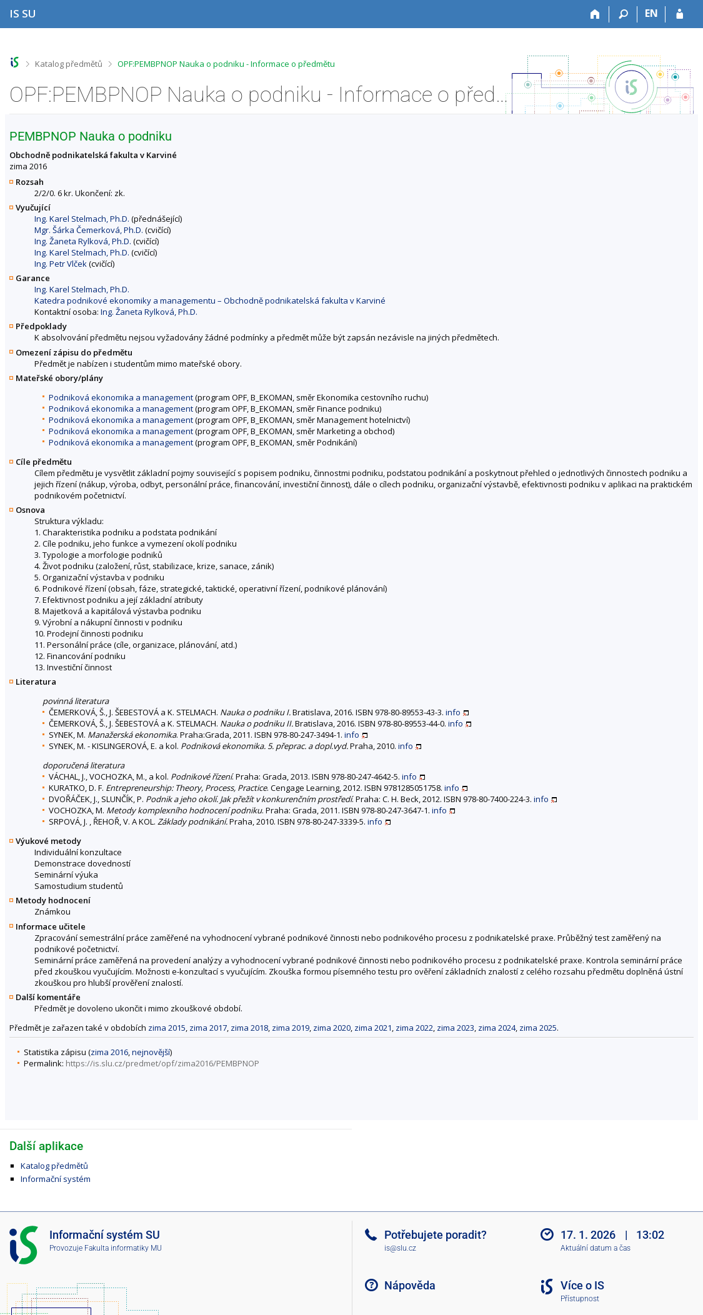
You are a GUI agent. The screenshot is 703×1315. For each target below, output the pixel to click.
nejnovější (151, 1052)
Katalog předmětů (68, 63)
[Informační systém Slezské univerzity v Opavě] (22, 13)
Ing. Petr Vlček (60, 263)
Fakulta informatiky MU (123, 1248)
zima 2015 (167, 1027)
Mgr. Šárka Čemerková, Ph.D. (88, 230)
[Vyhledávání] (623, 14)
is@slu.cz (400, 1248)
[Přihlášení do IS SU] (680, 14)
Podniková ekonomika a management (121, 397)
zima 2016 (109, 1052)
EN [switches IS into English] (651, 13)
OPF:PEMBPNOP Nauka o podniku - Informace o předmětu (226, 63)
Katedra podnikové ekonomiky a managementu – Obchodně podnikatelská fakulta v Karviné (210, 300)
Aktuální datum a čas (596, 1248)
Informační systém (56, 1178)
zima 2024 (497, 1027)
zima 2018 (249, 1027)
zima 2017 (208, 1027)
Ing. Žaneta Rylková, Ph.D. (82, 241)
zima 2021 (373, 1027)
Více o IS (582, 1285)
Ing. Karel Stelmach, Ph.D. (81, 218)
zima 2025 (538, 1027)
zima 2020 (332, 1027)
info (453, 712)
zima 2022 (414, 1027)
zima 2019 (290, 1027)
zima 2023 (455, 1027)
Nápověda (410, 1285)
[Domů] (595, 14)
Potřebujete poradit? (435, 1234)
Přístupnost (580, 1298)
